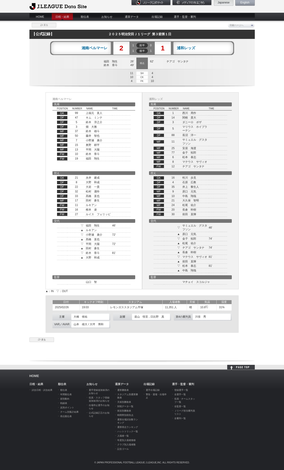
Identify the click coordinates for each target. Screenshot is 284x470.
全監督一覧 (180, 406)
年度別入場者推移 (126, 440)
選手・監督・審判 (185, 16)
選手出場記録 (153, 390)
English (244, 2)
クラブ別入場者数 (126, 444)
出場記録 (157, 16)
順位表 (85, 16)
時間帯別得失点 (125, 415)
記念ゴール (123, 449)
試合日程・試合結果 (42, 390)
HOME (40, 16)
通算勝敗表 (123, 390)
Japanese (223, 2)
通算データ (132, 16)
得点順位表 (66, 416)
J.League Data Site (58, 6)
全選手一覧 (180, 394)
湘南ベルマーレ (94, 48)
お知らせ (106, 16)
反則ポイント (67, 407)
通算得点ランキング (127, 427)
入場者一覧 (123, 436)
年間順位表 (66, 394)
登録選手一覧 (181, 390)
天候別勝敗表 (124, 402)
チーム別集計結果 (69, 412)
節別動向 (64, 398)
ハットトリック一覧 (127, 431)
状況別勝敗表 (124, 410)
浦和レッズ (186, 48)
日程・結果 (62, 16)
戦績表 (63, 403)
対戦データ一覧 (125, 406)
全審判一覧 (180, 418)
